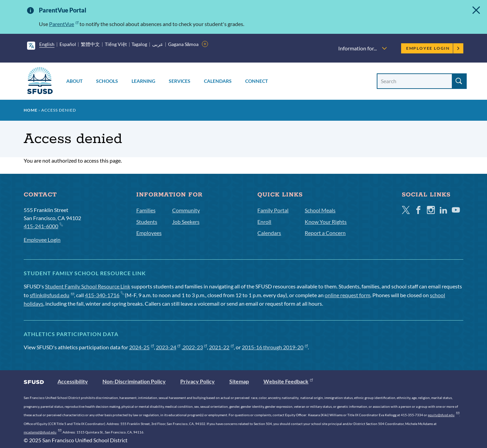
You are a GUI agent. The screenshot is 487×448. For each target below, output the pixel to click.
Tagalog (139, 44)
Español (68, 44)
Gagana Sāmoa (183, 44)
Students (146, 221)
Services (179, 81)
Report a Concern (325, 233)
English (46, 44)
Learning (143, 81)
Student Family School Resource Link (87, 286)
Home (31, 110)
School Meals (320, 210)
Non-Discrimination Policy (134, 381)
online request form (347, 295)
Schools (107, 81)
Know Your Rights (326, 221)
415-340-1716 (104, 295)
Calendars (218, 81)
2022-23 (195, 347)
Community (186, 210)
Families (146, 210)
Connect (256, 81)
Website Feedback (288, 381)
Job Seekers (186, 221)
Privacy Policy (197, 381)
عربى (157, 44)
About (74, 81)
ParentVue (63, 24)
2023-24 (168, 347)
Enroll (264, 221)
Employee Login (433, 48)
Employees (149, 233)
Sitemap (239, 381)
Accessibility (72, 381)
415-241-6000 (43, 225)
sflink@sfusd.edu (52, 295)
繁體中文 (90, 44)
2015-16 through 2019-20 (275, 347)
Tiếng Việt (116, 44)
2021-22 (221, 347)
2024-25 (141, 347)
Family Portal (272, 210)
